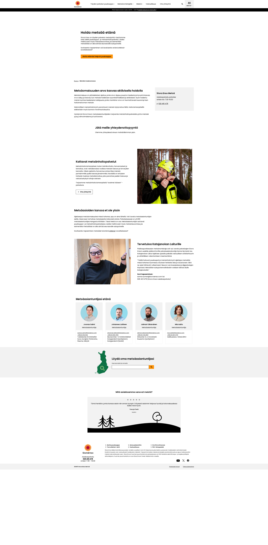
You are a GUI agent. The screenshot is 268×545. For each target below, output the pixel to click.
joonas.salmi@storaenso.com (87, 333)
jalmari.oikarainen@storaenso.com (148, 333)
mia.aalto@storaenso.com (175, 333)
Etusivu (76, 81)
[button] (182, 4)
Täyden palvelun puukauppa (102, 4)
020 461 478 (163, 103)
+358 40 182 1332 (82, 335)
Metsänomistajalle (125, 4)
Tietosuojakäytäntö (188, 466)
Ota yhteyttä (165, 4)
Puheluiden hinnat (174, 466)
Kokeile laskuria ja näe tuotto (147, 10)
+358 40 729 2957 (142, 335)
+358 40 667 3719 (172, 335)
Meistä (139, 4)
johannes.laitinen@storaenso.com (118, 333)
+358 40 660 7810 (112, 335)
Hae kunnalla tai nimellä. (120, 363)
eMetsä (112, 231)
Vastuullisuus (151, 4)
